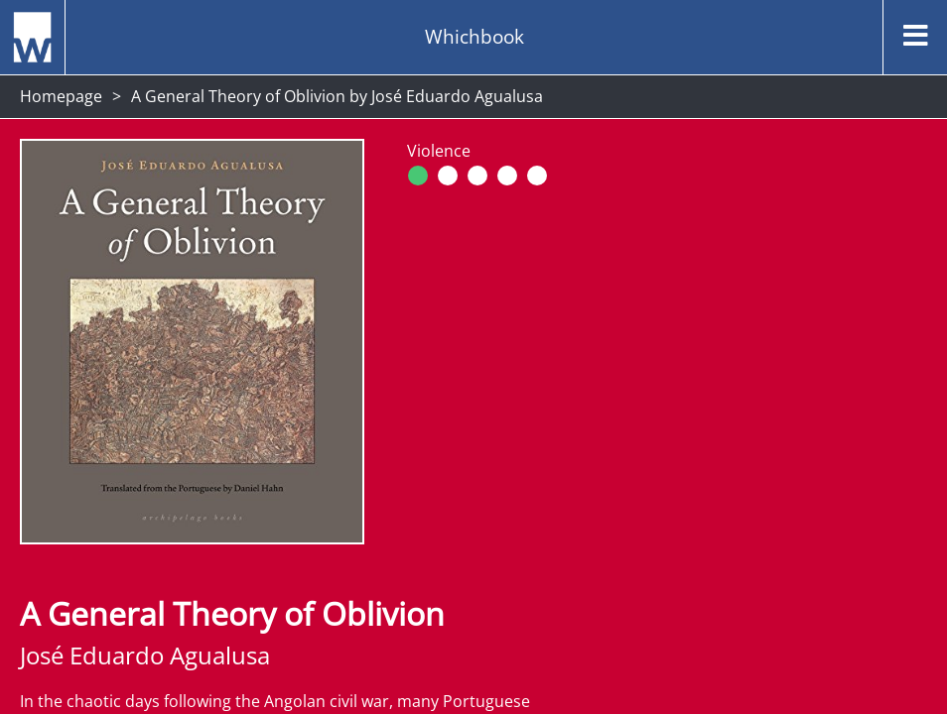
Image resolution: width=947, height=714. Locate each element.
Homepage (61, 96)
